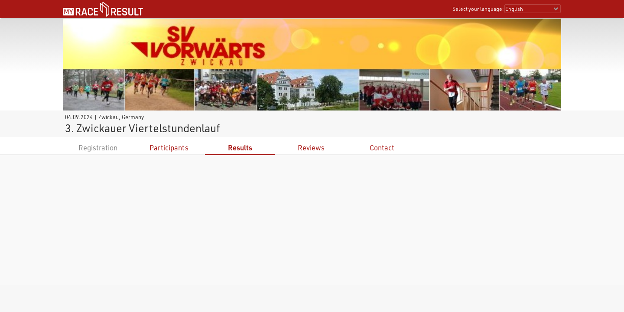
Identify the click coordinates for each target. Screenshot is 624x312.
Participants (169, 147)
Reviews (311, 147)
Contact (382, 147)
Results (240, 147)
